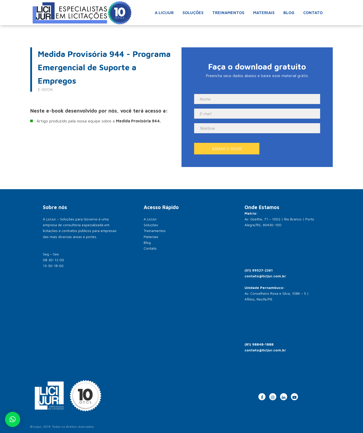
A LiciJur (150, 219)
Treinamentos (228, 12)
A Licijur (164, 12)
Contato (313, 12)
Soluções (193, 12)
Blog (288, 12)
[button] (12, 419)
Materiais (264, 12)
